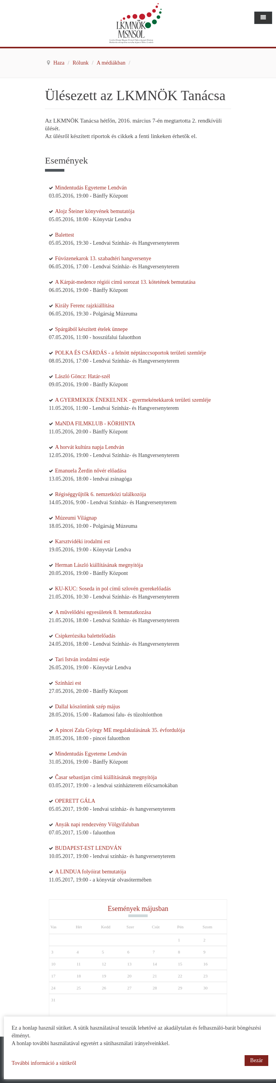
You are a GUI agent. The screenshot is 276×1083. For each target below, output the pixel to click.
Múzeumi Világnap (76, 518)
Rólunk (81, 63)
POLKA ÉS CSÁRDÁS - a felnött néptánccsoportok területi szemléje (130, 353)
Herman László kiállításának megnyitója (99, 565)
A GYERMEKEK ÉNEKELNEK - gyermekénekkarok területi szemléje (133, 400)
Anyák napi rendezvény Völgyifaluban (97, 824)
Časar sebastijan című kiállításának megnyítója (106, 777)
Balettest (64, 235)
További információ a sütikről (44, 1063)
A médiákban (112, 63)
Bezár (256, 1060)
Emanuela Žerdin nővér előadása (90, 471)
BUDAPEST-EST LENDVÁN (88, 848)
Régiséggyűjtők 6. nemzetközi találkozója (100, 494)
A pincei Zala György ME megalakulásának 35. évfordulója (120, 730)
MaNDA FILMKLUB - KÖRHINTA (95, 423)
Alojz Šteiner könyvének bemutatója (95, 211)
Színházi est (68, 683)
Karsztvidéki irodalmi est (82, 541)
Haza (59, 63)
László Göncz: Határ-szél (82, 376)
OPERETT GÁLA (75, 801)
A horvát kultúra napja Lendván (89, 447)
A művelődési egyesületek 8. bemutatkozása (103, 612)
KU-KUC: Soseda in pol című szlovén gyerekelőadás (113, 589)
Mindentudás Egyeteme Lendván (91, 188)
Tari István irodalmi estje (82, 659)
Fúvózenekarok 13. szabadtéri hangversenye (103, 258)
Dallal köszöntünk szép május (87, 706)
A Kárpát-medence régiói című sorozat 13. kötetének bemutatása (125, 282)
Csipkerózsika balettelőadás (85, 636)
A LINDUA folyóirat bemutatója (90, 872)
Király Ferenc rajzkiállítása (84, 306)
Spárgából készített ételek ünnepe (91, 329)
